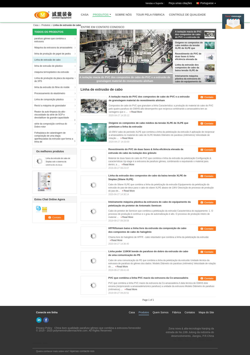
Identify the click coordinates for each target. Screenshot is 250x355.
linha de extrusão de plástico (48, 66)
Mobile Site (40, 343)
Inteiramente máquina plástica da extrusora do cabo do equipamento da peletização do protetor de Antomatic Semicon (189, 79)
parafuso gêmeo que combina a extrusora (50, 40)
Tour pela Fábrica (150, 14)
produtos (101, 14)
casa (85, 14)
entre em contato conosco (102, 27)
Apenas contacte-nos (82, 351)
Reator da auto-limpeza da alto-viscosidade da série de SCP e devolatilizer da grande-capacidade (51, 114)
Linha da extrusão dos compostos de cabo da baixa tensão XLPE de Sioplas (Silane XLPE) (187, 68)
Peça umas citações (180, 3)
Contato (208, 97)
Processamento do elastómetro (49, 93)
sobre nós (123, 14)
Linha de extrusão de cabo (47, 60)
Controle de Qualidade (187, 14)
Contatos (190, 312)
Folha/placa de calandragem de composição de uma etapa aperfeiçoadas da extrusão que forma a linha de (53, 137)
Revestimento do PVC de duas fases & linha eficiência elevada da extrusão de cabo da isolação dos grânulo (188, 56)
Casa (36, 25)
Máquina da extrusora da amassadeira (53, 47)
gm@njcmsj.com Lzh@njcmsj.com (194, 339)
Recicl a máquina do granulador (50, 105)
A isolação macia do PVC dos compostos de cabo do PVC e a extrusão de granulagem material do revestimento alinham (188, 34)
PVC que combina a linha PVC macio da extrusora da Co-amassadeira (148, 277)
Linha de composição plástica (49, 99)
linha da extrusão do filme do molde (51, 87)
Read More (136, 112)
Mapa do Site (206, 312)
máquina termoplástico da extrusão (51, 72)
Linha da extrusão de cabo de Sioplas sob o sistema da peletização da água (58, 161)
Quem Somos (161, 312)
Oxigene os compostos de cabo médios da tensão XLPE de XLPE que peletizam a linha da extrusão (189, 45)
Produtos (46, 25)
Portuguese (209, 2)
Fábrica (176, 312)
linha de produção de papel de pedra (52, 53)
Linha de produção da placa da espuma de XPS (54, 79)
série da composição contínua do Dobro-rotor (50, 125)
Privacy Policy (44, 327)
